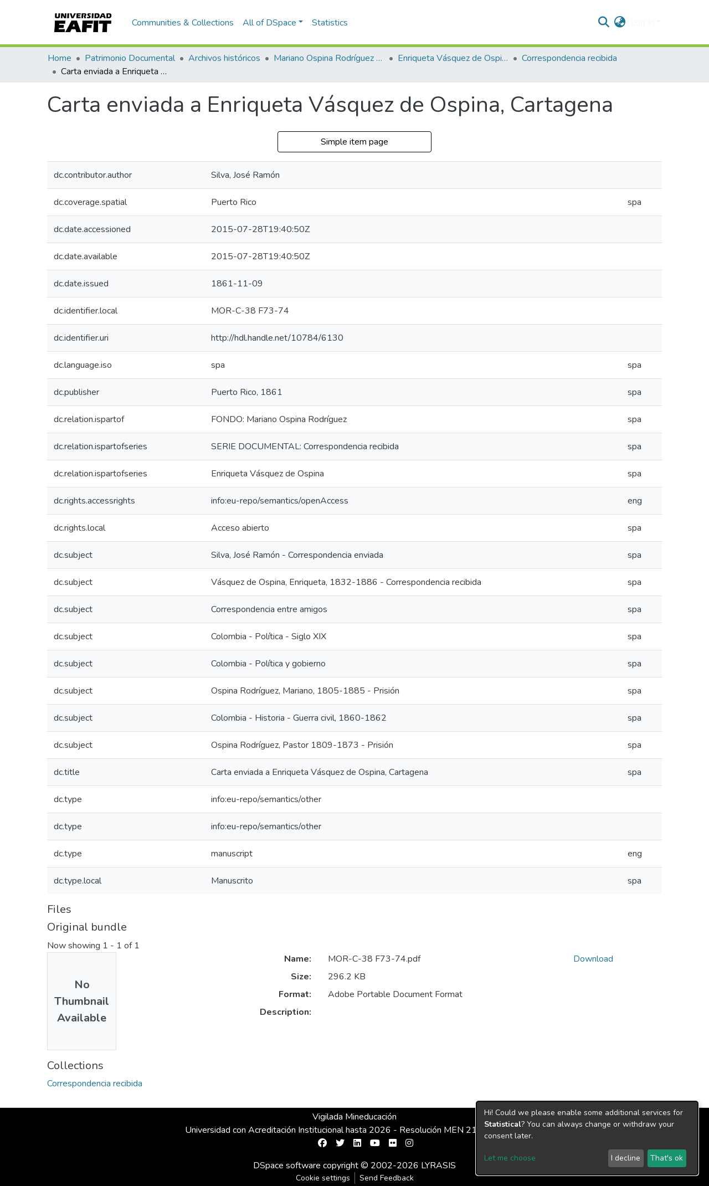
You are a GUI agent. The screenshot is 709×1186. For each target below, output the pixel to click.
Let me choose (510, 1158)
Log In (642, 23)
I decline (625, 1158)
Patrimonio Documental (130, 58)
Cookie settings (323, 1178)
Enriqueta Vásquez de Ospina (453, 58)
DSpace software (287, 1165)
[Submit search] (604, 22)
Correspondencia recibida (569, 58)
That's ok (666, 1158)
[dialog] (587, 1138)
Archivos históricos (224, 58)
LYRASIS (438, 1165)
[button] (620, 22)
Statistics (330, 23)
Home (59, 58)
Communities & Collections (183, 23)
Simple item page (354, 142)
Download (593, 959)
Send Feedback (386, 1178)
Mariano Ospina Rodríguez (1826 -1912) (329, 58)
